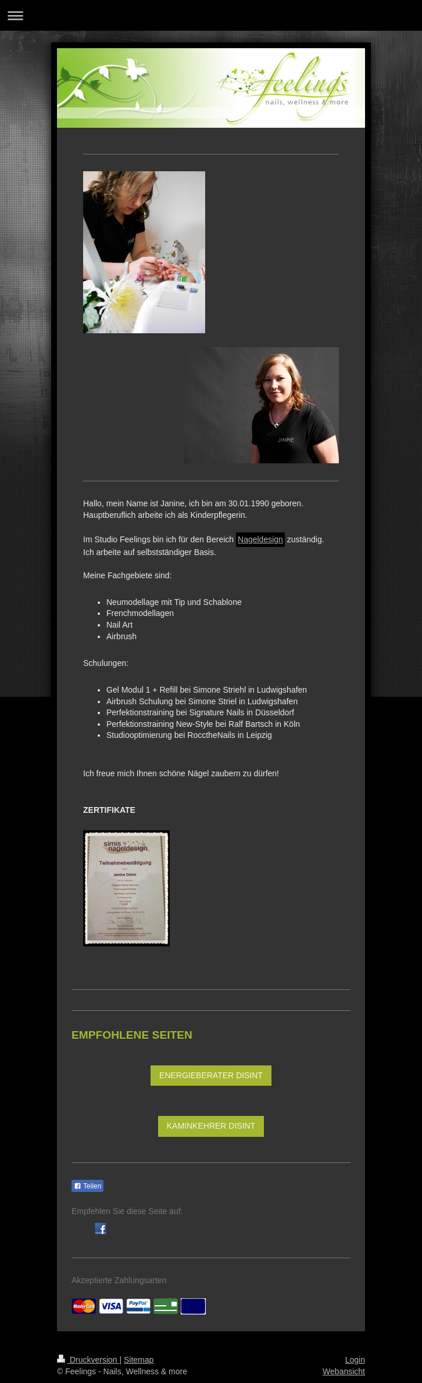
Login (355, 1359)
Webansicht (344, 1371)
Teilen (87, 1186)
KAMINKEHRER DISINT (211, 1125)
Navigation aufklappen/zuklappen (211, 15)
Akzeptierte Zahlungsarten (118, 1280)
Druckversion (88, 1359)
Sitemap (138, 1359)
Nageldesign (260, 539)
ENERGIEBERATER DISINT (211, 1075)
